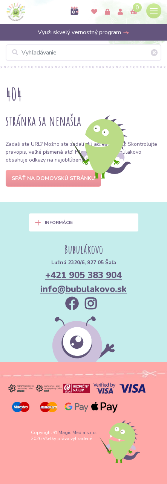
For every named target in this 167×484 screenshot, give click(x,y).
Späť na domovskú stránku (53, 178)
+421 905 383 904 (83, 275)
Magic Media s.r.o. (77, 433)
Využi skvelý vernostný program (83, 32)
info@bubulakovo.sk (83, 289)
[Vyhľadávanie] (83, 52)
